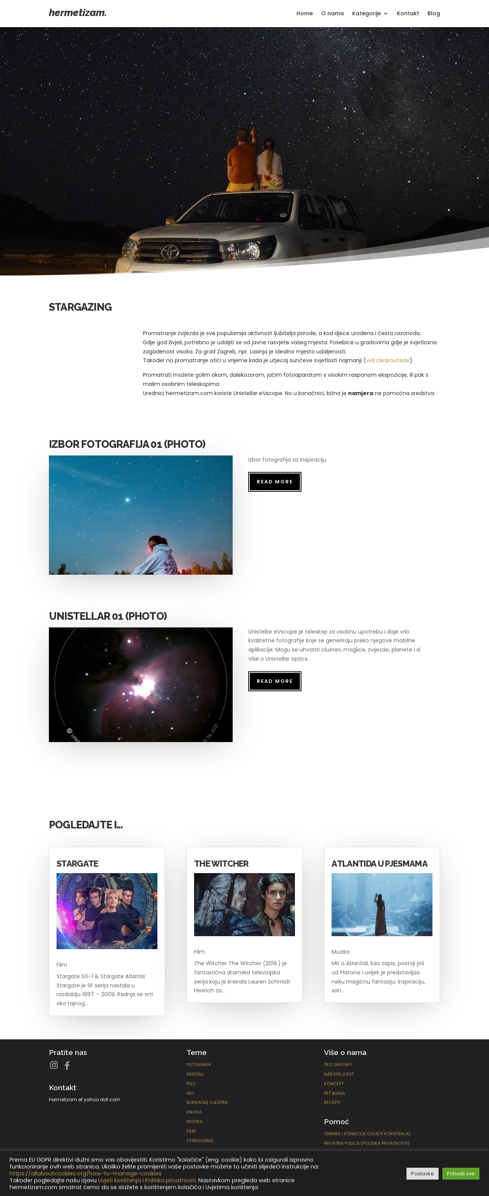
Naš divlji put (339, 1074)
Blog (433, 14)
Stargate (78, 864)
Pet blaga (334, 1093)
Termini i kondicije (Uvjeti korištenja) (367, 1134)
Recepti (332, 1102)
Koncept (333, 1084)
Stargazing (199, 1141)
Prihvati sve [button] (461, 1173)
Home (304, 14)
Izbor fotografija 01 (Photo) (127, 444)
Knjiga (194, 1112)
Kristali (195, 1074)
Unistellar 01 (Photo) (108, 616)
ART (190, 1093)
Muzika (341, 952)
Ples (191, 1084)
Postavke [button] (422, 1173)
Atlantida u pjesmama (379, 864)
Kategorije (366, 14)
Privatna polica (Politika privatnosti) (367, 1143)
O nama (332, 14)
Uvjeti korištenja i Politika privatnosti (147, 1180)
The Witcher (221, 864)
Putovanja (198, 1064)
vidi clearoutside (388, 360)
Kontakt (408, 14)
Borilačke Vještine (207, 1102)
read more (275, 481)
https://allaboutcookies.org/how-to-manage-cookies (86, 1173)
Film (62, 965)
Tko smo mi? (338, 1064)
